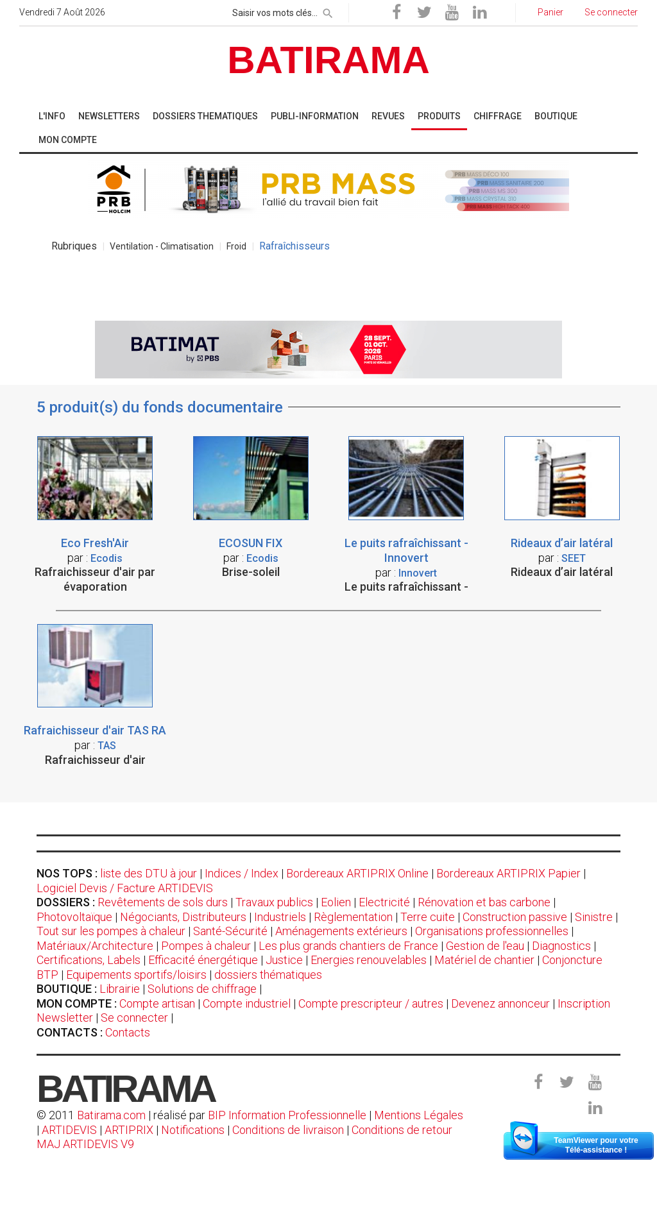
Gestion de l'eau (485, 945)
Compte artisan (157, 1003)
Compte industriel (247, 1003)
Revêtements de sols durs (163, 902)
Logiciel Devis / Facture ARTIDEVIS (125, 888)
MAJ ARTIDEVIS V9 (85, 1144)
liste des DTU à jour (148, 873)
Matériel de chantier (484, 960)
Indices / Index (241, 873)
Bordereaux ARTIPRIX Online (357, 873)
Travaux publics (274, 902)
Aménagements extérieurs (341, 931)
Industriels (280, 917)
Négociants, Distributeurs (183, 917)
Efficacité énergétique (203, 960)
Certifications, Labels (89, 960)
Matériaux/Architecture (95, 945)
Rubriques (74, 246)
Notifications (194, 1130)
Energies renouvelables (369, 960)
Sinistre (594, 917)
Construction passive (515, 917)
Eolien (336, 902)
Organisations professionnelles (491, 931)
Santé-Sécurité (230, 931)
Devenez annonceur (500, 1003)
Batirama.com (111, 1115)
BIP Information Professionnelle (287, 1115)
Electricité (384, 902)
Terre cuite (427, 917)
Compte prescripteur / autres (370, 1003)
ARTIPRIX (129, 1130)
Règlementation (353, 917)
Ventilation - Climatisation (162, 246)
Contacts (127, 1032)
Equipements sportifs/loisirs (136, 974)
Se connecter (134, 1017)
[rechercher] (328, 11)
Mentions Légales (418, 1115)
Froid (236, 246)
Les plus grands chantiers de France (348, 945)
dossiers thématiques (268, 974)
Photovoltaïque (74, 917)
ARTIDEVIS (69, 1130)
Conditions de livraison (288, 1130)
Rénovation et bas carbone (484, 902)
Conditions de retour (402, 1130)
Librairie (119, 988)
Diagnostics (561, 945)
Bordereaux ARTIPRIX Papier (508, 873)
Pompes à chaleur (206, 945)
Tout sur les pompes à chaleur (111, 931)
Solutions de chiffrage (202, 988)
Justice (284, 960)
